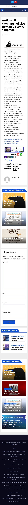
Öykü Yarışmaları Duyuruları (10, 485)
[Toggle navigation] (13, 10)
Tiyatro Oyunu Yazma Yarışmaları (14, 495)
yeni (18, 501)
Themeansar (14, 444)
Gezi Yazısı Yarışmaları (11, 468)
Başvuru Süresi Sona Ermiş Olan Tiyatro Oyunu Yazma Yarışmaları (14, 455)
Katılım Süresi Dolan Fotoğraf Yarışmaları (14, 474)
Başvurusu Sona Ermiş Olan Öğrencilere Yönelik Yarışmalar (14, 460)
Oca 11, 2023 (8, 393)
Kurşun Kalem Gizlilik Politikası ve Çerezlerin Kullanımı (14, 478)
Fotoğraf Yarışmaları (19, 464)
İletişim (20, 468)
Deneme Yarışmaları (8, 464)
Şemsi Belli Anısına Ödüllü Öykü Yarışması (14, 220)
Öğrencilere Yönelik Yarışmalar (11, 420)
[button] (22, 10)
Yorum (5, 262)
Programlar (21, 485)
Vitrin (22, 336)
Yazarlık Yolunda (12, 501)
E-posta (5, 302)
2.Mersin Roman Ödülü (14, 238)
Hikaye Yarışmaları (8, 370)
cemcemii (16, 177)
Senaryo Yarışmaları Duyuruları (19, 488)
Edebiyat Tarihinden (15, 336)
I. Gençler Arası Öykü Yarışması (8, 166)
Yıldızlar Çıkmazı (11, 391)
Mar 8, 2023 (8, 377)
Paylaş (8, 160)
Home (14, 448)
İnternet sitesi (7, 312)
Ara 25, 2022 (8, 410)
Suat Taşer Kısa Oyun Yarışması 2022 (13, 423)
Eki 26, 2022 (8, 426)
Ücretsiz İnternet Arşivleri (8, 498)
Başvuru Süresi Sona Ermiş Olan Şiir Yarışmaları (14, 451)
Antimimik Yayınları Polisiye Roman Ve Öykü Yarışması (13, 25)
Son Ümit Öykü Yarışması (10, 202)
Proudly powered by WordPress (9, 442)
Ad (4, 293)
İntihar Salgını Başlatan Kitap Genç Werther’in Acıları (17, 349)
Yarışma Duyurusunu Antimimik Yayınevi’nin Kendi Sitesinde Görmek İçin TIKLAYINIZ (13, 141)
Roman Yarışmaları (6, 488)
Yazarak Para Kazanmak (20, 498)
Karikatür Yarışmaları (14, 471)
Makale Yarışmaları (6, 482)
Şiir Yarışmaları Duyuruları (14, 492)
